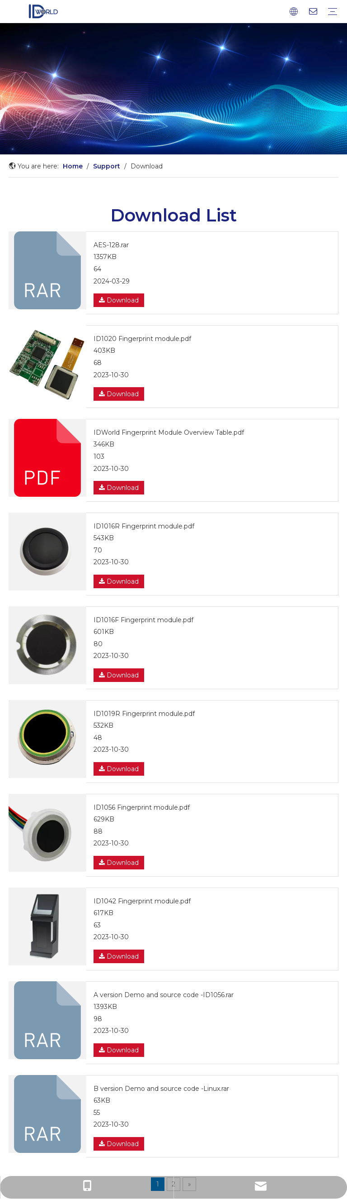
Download (119, 300)
